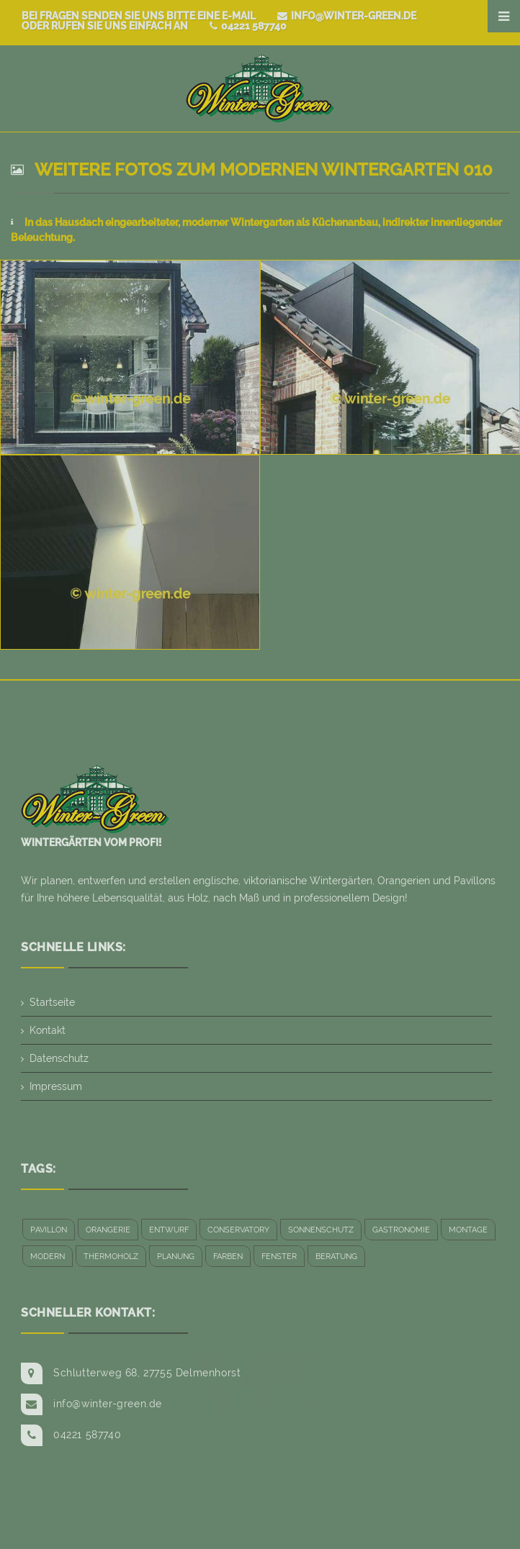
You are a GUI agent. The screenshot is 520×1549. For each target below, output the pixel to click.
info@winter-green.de (346, 16)
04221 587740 (248, 26)
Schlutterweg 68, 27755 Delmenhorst (147, 1372)
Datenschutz (59, 1058)
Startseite (52, 1002)
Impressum (56, 1086)
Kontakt (48, 1030)
